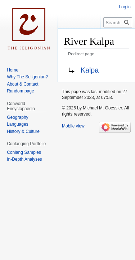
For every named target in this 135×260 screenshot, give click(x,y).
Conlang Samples (24, 152)
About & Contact (22, 84)
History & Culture (23, 131)
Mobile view (73, 126)
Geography (17, 117)
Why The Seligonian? (27, 76)
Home (12, 70)
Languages (17, 124)
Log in (125, 6)
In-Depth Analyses (24, 159)
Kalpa (90, 70)
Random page (20, 91)
